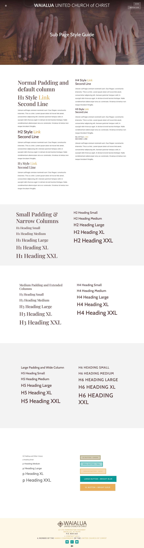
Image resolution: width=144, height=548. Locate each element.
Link (44, 97)
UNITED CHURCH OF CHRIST (94, 538)
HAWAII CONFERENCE (64, 538)
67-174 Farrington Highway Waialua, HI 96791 (72, 531)
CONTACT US (72, 536)
